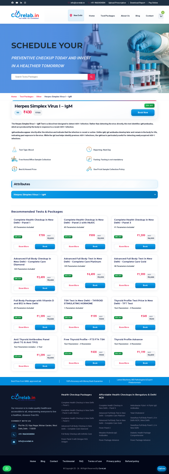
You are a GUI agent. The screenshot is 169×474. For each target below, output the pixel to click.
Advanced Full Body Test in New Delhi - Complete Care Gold (112, 421)
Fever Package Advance (109, 440)
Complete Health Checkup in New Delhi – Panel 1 (77, 404)
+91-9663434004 (96, 3)
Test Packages (26, 96)
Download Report (137, 3)
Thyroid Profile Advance (128, 339)
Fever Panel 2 (105, 428)
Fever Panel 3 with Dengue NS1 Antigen (74, 440)
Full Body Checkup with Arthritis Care (76, 434)
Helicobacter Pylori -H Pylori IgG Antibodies (143, 406)
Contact (149, 16)
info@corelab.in (76, 3)
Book (45, 246)
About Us (125, 16)
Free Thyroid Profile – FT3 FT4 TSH (84, 339)
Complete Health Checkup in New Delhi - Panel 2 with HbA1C (77, 411)
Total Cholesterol (137, 413)
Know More (24, 246)
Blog (138, 16)
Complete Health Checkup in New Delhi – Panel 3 (77, 419)
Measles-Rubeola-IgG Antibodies (108, 434)
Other (39, 96)
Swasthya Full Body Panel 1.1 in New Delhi (143, 426)
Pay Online (153, 3)
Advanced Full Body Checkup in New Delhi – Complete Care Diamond (32, 261)
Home (92, 16)
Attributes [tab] (22, 184)
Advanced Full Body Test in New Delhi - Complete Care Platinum (112, 414)
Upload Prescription (117, 3)
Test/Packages (108, 16)
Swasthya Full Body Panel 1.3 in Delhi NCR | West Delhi (143, 419)
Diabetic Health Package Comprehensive (140, 434)
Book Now (143, 112)
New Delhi (76, 15)
